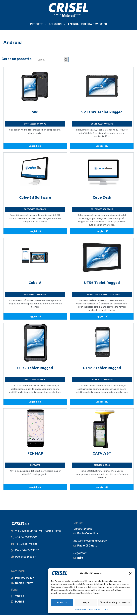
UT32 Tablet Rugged (35, 368)
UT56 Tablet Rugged (102, 282)
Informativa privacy (98, 609)
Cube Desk (102, 197)
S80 (35, 112)
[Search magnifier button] (66, 59)
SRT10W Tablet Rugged (102, 112)
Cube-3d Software (35, 197)
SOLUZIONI (57, 24)
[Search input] (50, 59)
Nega (86, 602)
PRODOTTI (38, 24)
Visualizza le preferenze (115, 602)
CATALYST (102, 453)
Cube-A (35, 282)
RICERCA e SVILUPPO (94, 24)
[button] (130, 573)
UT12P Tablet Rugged (102, 368)
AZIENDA (73, 24)
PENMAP (35, 453)
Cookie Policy (81, 609)
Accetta (62, 602)
